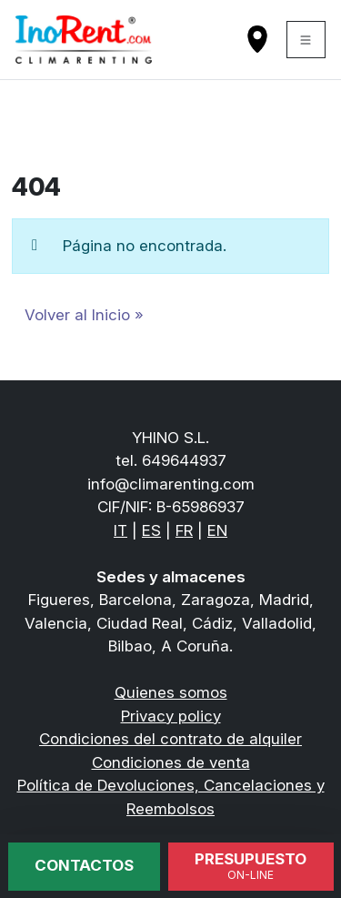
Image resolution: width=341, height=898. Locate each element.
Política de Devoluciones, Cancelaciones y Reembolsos (171, 797)
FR (184, 530)
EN (217, 530)
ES (151, 530)
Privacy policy (171, 716)
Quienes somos (171, 692)
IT (120, 530)
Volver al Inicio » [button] (84, 315)
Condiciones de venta (171, 762)
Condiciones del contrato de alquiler (170, 739)
